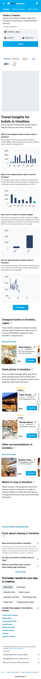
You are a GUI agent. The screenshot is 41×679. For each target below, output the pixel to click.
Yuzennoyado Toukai (9, 598)
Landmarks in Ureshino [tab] (11, 574)
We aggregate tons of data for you (21, 635)
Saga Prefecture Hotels (28, 649)
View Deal (31, 360)
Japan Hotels (11, 649)
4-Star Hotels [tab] (20, 564)
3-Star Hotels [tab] (7, 564)
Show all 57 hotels (9, 342)
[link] (20, 307)
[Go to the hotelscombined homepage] (15, 3)
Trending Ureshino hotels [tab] (25, 579)
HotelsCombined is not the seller (21, 631)
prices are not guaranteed (16, 625)
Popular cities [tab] (8, 579)
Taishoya (5, 610)
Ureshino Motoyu (8, 607)
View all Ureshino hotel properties (15, 503)
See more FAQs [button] (20, 548)
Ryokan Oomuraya (8, 604)
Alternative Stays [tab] (9, 569)
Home (2, 649)
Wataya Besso (7, 595)
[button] (3, 3)
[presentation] (11, 323)
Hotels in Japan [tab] (24, 569)
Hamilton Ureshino (8, 613)
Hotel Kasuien (7, 601)
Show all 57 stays (9, 454)
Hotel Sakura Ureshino (10, 592)
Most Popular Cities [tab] (30, 574)
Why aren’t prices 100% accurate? (21, 639)
